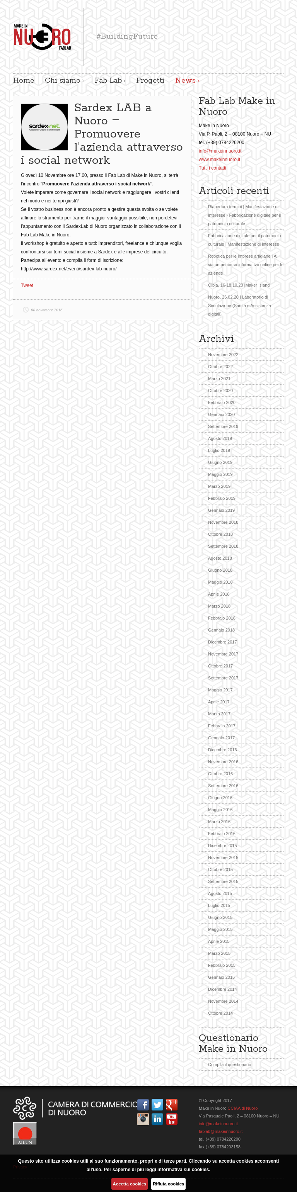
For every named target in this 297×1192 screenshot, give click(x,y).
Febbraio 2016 (222, 833)
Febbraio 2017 (222, 725)
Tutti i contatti (212, 168)
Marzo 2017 (219, 713)
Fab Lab (108, 80)
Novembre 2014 (223, 1001)
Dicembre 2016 (222, 749)
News (185, 80)
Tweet (27, 285)
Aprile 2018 (219, 594)
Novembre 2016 (223, 761)
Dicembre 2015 (222, 845)
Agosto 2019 (220, 438)
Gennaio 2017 (221, 737)
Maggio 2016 (220, 809)
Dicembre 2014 (222, 989)
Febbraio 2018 (222, 618)
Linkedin (159, 1119)
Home (23, 80)
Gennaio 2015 (221, 977)
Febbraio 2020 (222, 402)
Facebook (144, 1105)
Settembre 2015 (223, 881)
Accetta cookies (130, 1184)
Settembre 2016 (223, 785)
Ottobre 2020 (220, 390)
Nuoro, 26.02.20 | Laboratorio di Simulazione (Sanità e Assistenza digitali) (239, 305)
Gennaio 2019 (221, 510)
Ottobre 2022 (220, 366)
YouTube (173, 1119)
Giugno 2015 (220, 917)
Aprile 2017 (219, 702)
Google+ (173, 1105)
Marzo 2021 (219, 378)
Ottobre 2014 (220, 1013)
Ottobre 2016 (220, 773)
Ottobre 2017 (220, 666)
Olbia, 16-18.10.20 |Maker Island (239, 285)
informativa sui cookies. (183, 1169)
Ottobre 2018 (220, 534)
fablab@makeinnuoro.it (220, 1131)
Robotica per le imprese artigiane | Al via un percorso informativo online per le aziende (245, 264)
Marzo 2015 (219, 953)
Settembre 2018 (223, 546)
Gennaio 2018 (221, 630)
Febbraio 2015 (222, 965)
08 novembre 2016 (46, 309)
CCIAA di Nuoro (242, 1108)
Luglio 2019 (219, 450)
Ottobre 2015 (220, 869)
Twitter (159, 1105)
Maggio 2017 (220, 690)
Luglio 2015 (219, 905)
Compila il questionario (229, 1064)
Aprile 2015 (219, 941)
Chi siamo (62, 80)
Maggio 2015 (220, 929)
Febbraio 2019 (222, 498)
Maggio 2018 (220, 582)
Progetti (150, 80)
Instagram (144, 1119)
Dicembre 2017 (222, 642)
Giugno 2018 (220, 570)
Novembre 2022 (223, 354)
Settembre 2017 (223, 678)
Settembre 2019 (223, 426)
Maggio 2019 (220, 474)
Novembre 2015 (223, 857)
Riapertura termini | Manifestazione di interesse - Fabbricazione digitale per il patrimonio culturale (244, 215)
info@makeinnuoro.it (220, 151)
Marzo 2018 (219, 606)
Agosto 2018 (220, 558)
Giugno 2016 (220, 797)
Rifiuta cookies (168, 1184)
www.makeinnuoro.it (219, 159)
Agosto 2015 (220, 893)
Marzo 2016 (219, 821)
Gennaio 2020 (221, 414)
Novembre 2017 (223, 654)
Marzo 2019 (219, 486)
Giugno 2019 (220, 462)
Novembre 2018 (223, 522)
